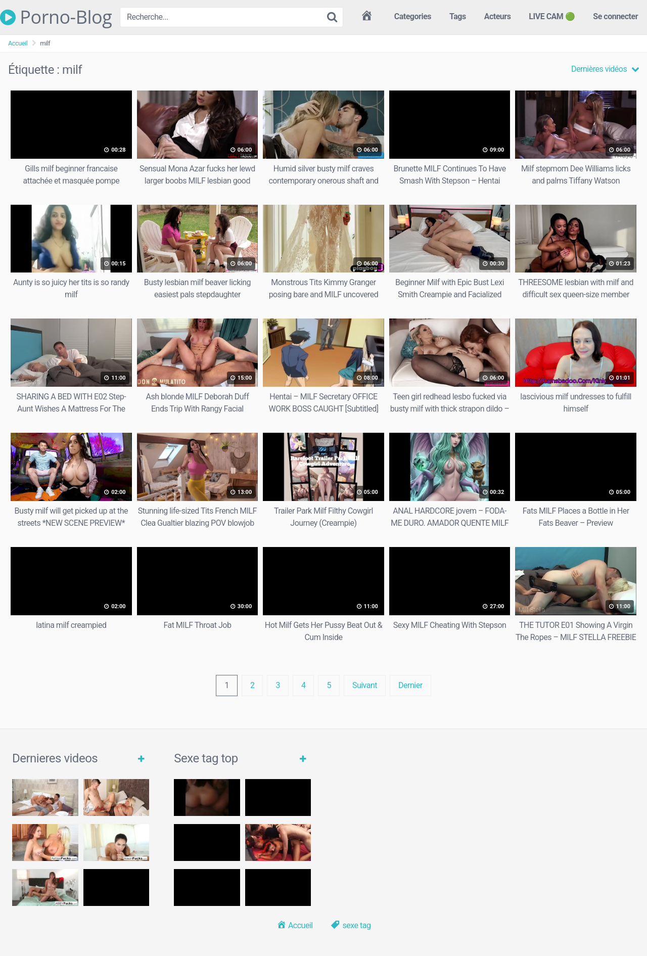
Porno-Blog (56, 17)
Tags (457, 16)
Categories (412, 16)
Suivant (364, 685)
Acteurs (497, 16)
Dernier (410, 685)
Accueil (17, 43)
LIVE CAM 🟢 (552, 16)
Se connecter (615, 16)
